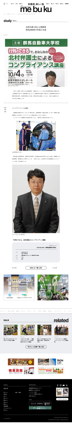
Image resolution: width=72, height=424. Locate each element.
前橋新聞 (66, 3)
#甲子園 (43, 312)
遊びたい (48, 3)
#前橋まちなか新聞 (15, 312)
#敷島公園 (22, 312)
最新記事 (6, 390)
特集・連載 (18, 394)
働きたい (62, 3)
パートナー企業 (33, 393)
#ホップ (69, 312)
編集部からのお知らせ (34, 391)
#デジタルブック (7, 312)
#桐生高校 (48, 312)
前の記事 (14, 270)
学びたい (57, 3)
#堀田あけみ (54, 312)
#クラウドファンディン (62, 312)
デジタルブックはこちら (62, 400)
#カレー (39, 312)
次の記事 (54, 270)
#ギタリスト (34, 312)
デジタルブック (7, 410)
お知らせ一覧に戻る (36, 268)
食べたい (12, 3)
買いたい (52, 3)
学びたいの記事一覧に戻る (36, 348)
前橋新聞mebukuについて (35, 390)
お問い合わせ (32, 397)
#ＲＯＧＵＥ (28, 312)
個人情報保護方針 (7, 420)
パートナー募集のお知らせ (35, 395)
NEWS (5, 396)
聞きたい (21, 3)
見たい (17, 3)
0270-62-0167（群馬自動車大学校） (47, 247)
